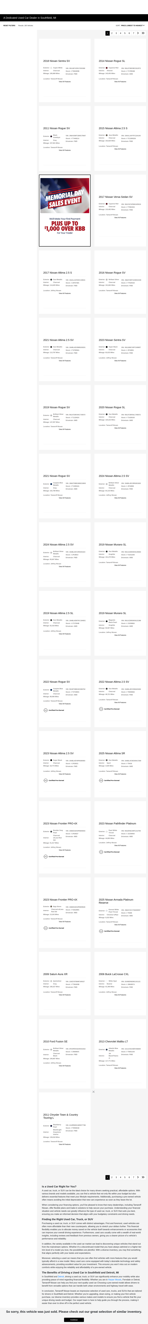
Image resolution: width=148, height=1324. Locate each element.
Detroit (61, 1276)
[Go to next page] (138, 33)
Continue (74, 1320)
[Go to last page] (143, 33)
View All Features (65, 82)
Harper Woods (114, 1280)
